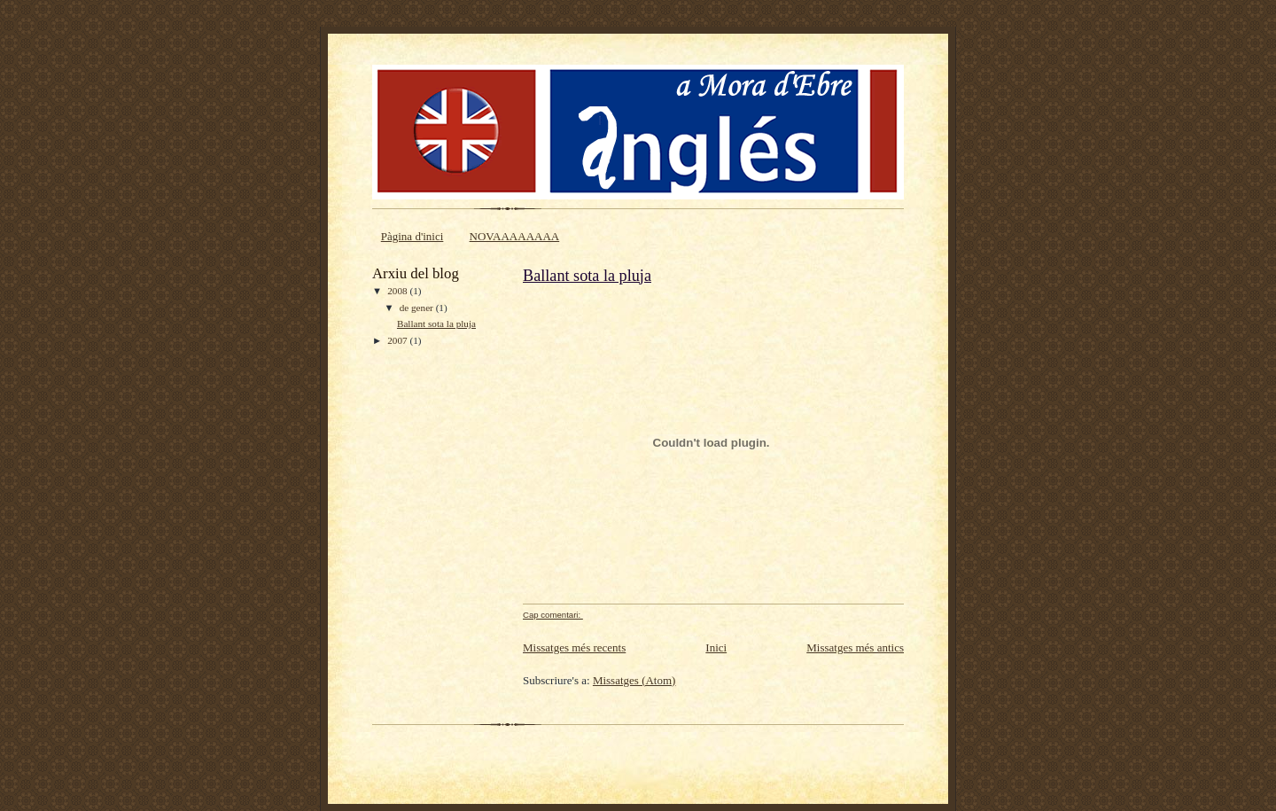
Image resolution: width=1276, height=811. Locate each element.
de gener (418, 307)
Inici (716, 647)
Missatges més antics (855, 647)
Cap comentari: (553, 615)
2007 (398, 340)
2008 (398, 290)
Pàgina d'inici (412, 236)
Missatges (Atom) (634, 680)
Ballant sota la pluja (436, 323)
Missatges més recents (574, 647)
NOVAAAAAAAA (515, 236)
